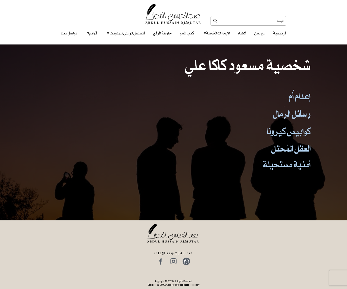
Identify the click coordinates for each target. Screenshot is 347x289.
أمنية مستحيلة (286, 164)
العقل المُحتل (290, 148)
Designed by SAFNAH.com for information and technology (173, 284)
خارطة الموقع (162, 33)
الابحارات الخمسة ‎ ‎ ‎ (217, 33)
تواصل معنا (69, 33)
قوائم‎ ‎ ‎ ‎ (92, 33)
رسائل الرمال (291, 113)
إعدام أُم (299, 96)
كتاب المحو (187, 33)
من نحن (259, 33)
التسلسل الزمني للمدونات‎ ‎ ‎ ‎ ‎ (126, 33)
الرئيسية (279, 33)
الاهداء (242, 33)
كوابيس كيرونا (288, 131)
